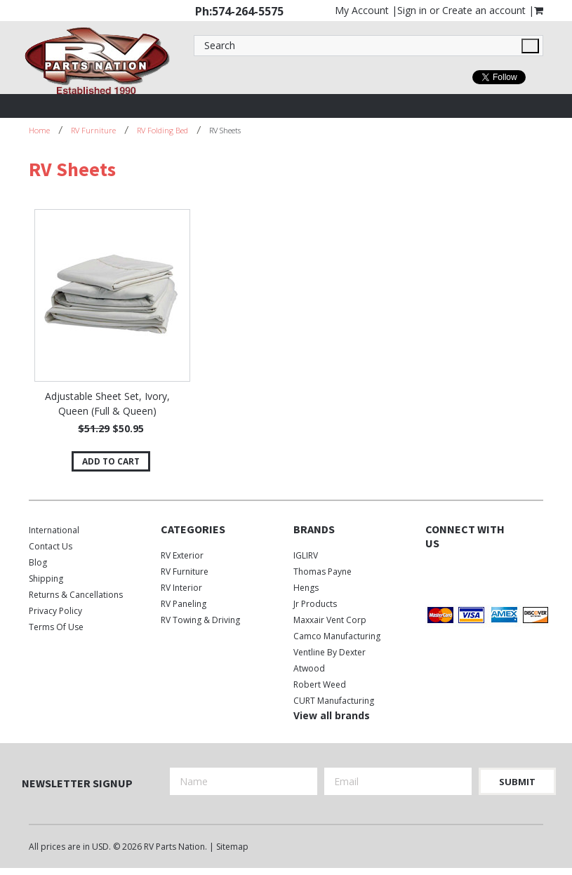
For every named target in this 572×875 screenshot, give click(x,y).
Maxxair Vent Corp (329, 620)
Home (39, 130)
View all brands (331, 715)
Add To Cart (111, 461)
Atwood (309, 668)
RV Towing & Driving (200, 620)
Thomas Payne (322, 571)
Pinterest (434, 594)
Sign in (412, 10)
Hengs (306, 588)
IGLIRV (305, 555)
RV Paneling (183, 604)
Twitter (458, 572)
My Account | (366, 10)
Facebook (434, 572)
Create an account (484, 10)
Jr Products (315, 604)
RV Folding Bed (162, 130)
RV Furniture (93, 130)
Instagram (483, 572)
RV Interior (181, 588)
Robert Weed (319, 684)
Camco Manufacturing (336, 636)
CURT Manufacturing (333, 701)
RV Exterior (182, 555)
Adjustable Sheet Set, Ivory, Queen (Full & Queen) (107, 403)
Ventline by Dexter (329, 652)
